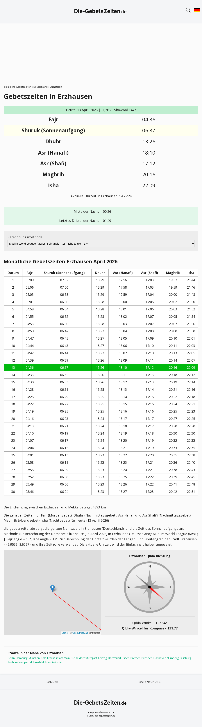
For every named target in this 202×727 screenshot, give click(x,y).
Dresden (146, 658)
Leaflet (65, 633)
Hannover (159, 658)
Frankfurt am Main (58, 658)
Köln (43, 658)
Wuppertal (25, 662)
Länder (52, 682)
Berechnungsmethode (24, 237)
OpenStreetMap (80, 633)
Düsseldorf (78, 658)
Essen (125, 658)
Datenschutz (150, 682)
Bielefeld (38, 662)
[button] (52, 588)
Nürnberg (173, 658)
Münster (57, 662)
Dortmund (114, 658)
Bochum (13, 662)
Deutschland (40, 86)
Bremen (135, 658)
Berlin (11, 658)
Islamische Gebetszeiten (17, 86)
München (34, 658)
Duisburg (185, 658)
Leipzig (102, 658)
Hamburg (22, 658)
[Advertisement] (101, 51)
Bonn (48, 662)
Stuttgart (91, 658)
